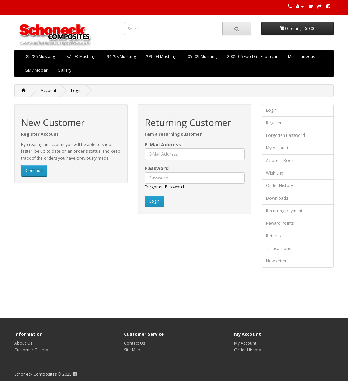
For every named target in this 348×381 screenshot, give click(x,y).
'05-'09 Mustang (202, 56)
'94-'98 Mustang (121, 56)
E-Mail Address (163, 144)
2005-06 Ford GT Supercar (252, 56)
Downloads (277, 198)
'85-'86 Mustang (40, 56)
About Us (23, 343)
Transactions (278, 248)
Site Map (132, 350)
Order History (279, 185)
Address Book (280, 160)
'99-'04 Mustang (161, 56)
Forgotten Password (164, 187)
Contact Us (134, 343)
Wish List (274, 173)
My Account (277, 148)
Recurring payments (285, 211)
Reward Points (280, 223)
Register (274, 123)
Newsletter (276, 261)
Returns (273, 236)
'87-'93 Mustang (80, 56)
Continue (34, 171)
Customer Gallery (31, 350)
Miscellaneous (301, 56)
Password (157, 168)
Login (76, 90)
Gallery (64, 70)
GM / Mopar (36, 70)
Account (48, 90)
